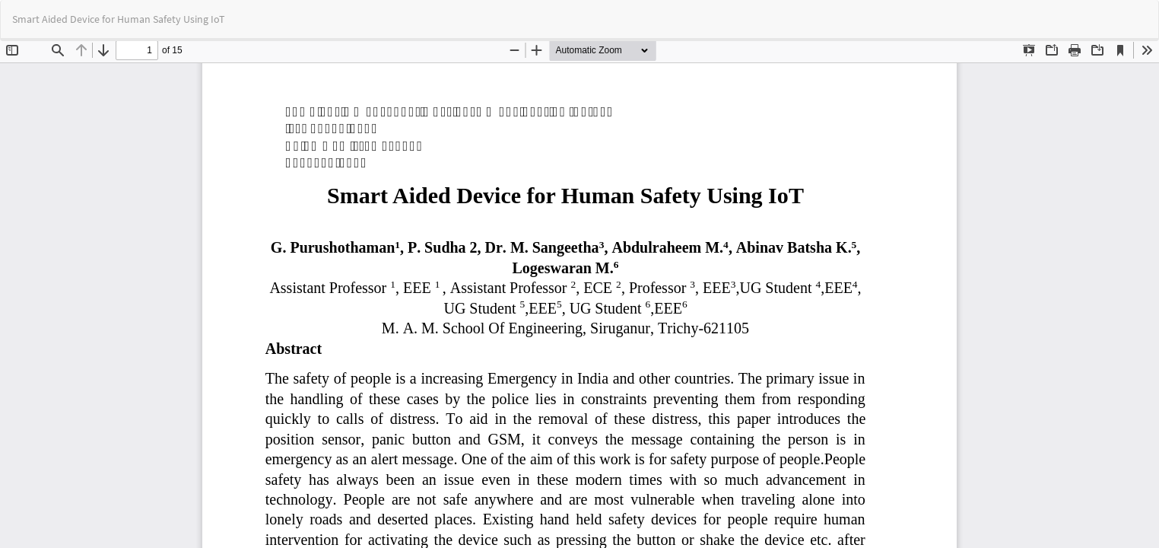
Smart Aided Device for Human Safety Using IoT (118, 19)
